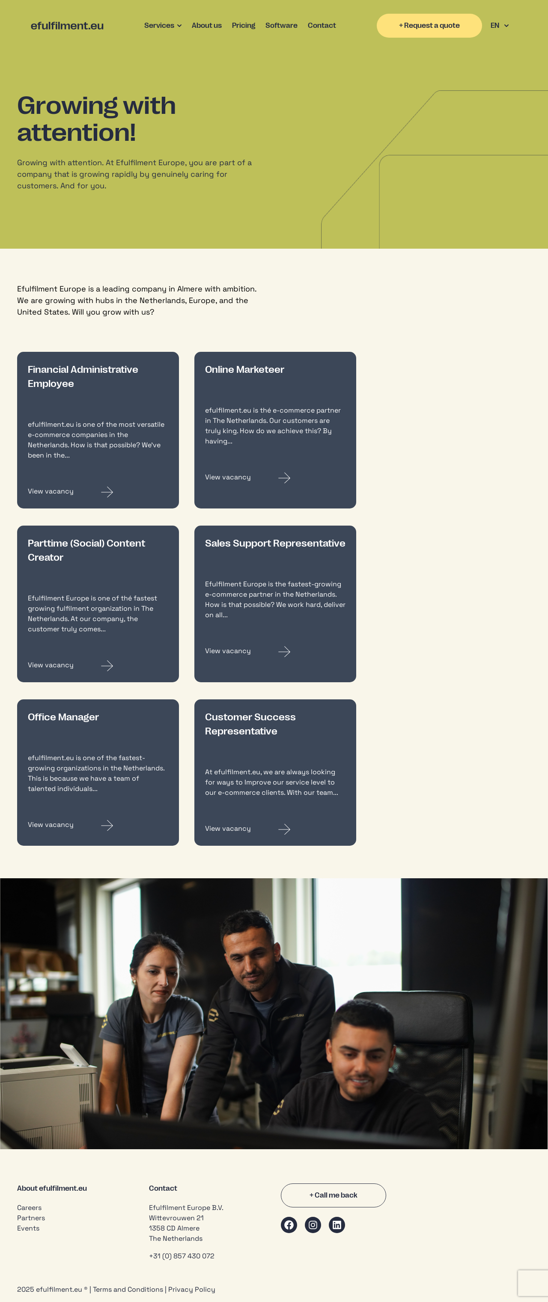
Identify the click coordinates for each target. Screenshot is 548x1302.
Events (28, 1228)
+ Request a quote (429, 26)
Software (281, 26)
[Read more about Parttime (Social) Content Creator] (98, 666)
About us (207, 26)
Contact (322, 26)
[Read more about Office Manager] (98, 825)
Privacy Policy (191, 1289)
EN (500, 26)
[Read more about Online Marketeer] (275, 478)
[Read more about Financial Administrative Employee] (98, 492)
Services (162, 26)
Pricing (243, 26)
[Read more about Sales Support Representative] (275, 651)
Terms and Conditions (128, 1289)
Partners (31, 1217)
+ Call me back (333, 1195)
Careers (29, 1207)
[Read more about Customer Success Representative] (275, 829)
